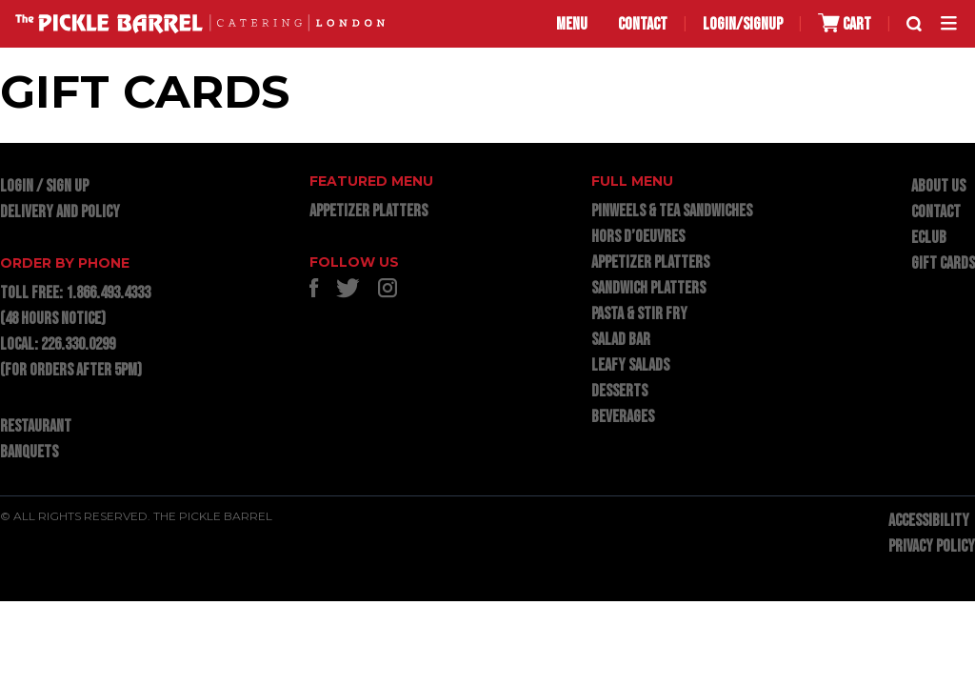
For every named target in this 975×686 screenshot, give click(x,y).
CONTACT (642, 24)
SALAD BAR (620, 340)
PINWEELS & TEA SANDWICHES (671, 211)
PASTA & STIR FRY (639, 314)
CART (844, 23)
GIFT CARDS (943, 263)
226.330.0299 (78, 344)
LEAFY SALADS (630, 365)
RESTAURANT (35, 426)
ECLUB (928, 238)
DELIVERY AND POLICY (60, 212)
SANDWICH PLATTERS (648, 288)
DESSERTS (619, 391)
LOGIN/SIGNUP (743, 24)
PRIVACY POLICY (931, 546)
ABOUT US (938, 186)
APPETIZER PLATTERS (368, 211)
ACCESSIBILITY (928, 521)
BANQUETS (29, 452)
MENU (571, 24)
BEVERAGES (622, 417)
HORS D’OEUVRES (638, 237)
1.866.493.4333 (108, 293)
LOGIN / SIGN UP (44, 186)
